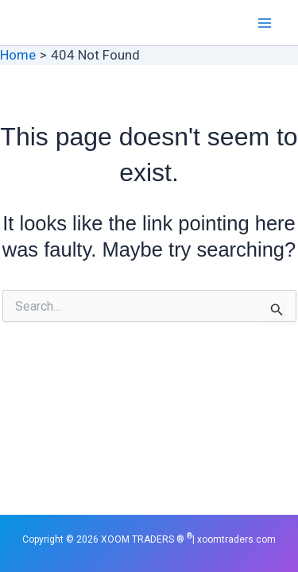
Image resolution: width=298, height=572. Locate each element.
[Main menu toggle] (264, 23)
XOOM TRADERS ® (71, 22)
